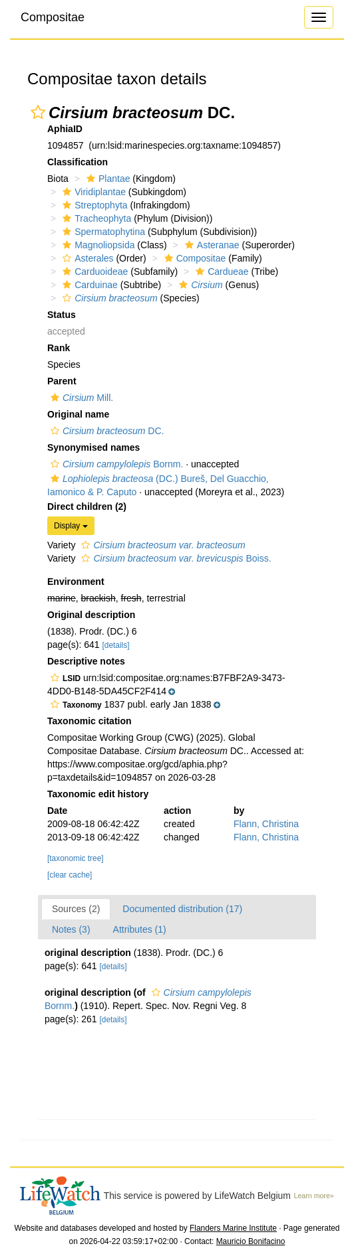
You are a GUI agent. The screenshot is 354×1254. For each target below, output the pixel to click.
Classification (77, 162)
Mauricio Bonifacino (250, 1241)
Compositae (53, 17)
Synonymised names (93, 447)
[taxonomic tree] (75, 858)
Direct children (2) (86, 506)
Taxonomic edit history (97, 794)
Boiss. (174, 558)
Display (71, 525)
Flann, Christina (266, 824)
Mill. (80, 397)
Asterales (86, 258)
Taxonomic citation (89, 721)
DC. (105, 431)
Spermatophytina (102, 231)
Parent (62, 381)
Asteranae (211, 245)
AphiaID (65, 128)
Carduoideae (93, 271)
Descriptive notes (86, 661)
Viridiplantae (92, 192)
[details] (116, 645)
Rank (58, 348)
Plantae (106, 178)
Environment (75, 581)
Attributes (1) (139, 929)
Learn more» (314, 1196)
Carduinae (88, 284)
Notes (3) (71, 929)
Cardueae (220, 271)
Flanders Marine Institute (233, 1228)
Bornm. (115, 464)
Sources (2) (76, 908)
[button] (38, 112)
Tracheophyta (95, 218)
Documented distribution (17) (182, 908)
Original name (78, 414)
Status (61, 314)
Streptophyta (93, 205)
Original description (91, 614)
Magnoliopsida (96, 245)
